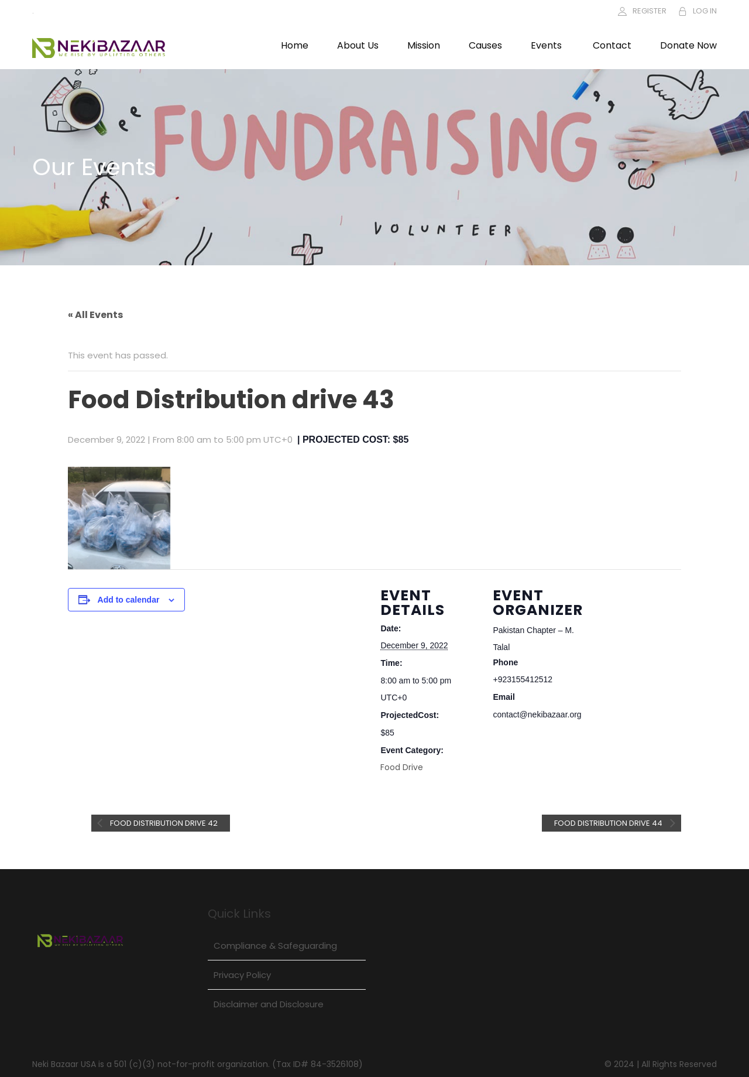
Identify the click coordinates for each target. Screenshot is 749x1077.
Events (546, 45)
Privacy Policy (242, 975)
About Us (358, 45)
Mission (423, 45)
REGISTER (649, 10)
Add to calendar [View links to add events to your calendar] (129, 599)
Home (294, 45)
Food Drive (401, 767)
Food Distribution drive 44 (609, 823)
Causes (485, 45)
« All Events (95, 315)
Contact (612, 45)
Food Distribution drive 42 (163, 823)
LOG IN (705, 10)
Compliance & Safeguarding (275, 945)
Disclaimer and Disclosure (269, 1004)
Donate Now (688, 45)
